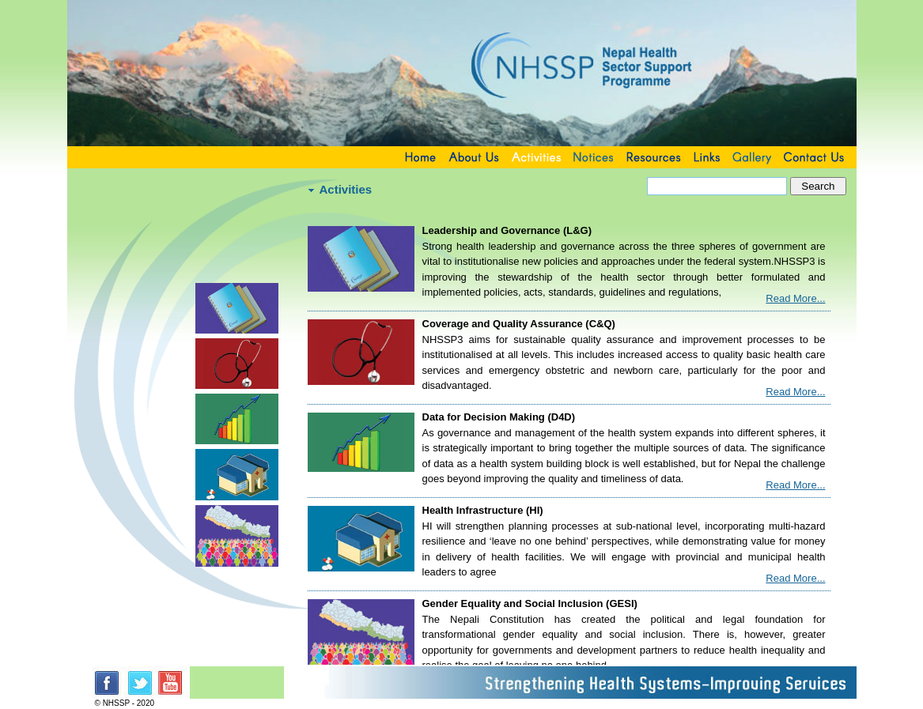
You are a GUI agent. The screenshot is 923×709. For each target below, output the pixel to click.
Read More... (795, 298)
